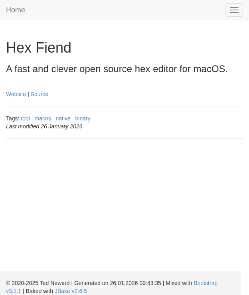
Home (15, 10)
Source (39, 94)
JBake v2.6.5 (71, 291)
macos (43, 118)
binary (83, 118)
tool (25, 118)
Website (16, 94)
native (63, 118)
